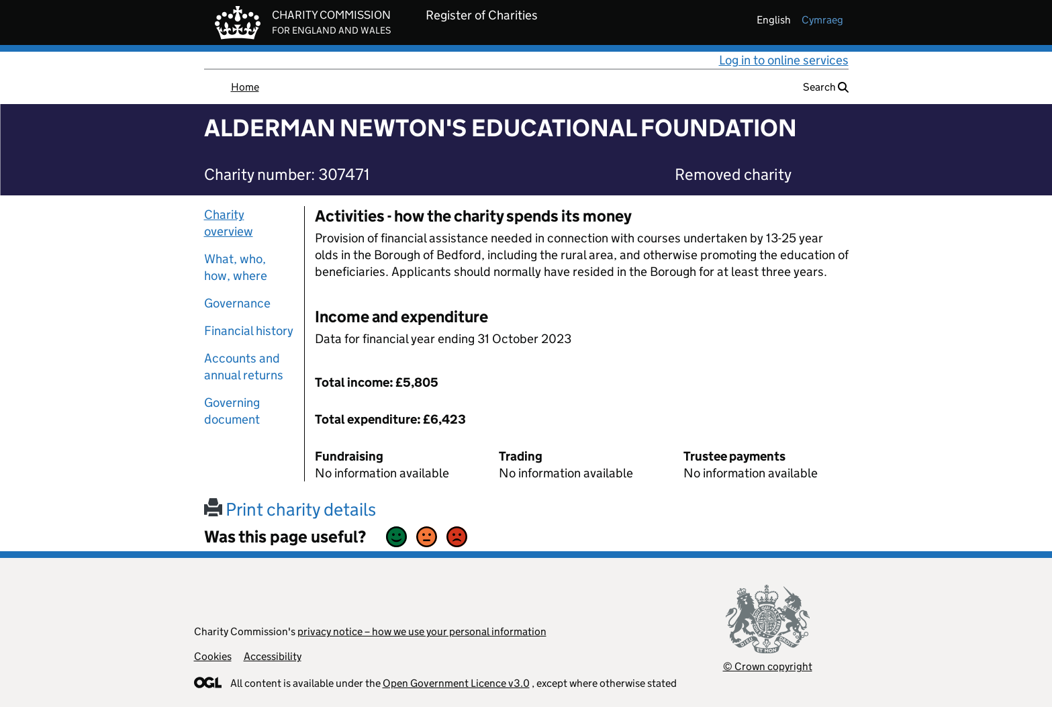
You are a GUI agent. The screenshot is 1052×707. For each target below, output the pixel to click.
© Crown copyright (767, 666)
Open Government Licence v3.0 (456, 683)
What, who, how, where (235, 267)
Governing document (232, 411)
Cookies (213, 656)
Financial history (248, 330)
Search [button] (826, 87)
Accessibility (272, 656)
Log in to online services (784, 60)
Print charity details (290, 509)
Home (245, 87)
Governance (237, 303)
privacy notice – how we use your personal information (421, 631)
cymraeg (822, 19)
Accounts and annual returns (243, 366)
